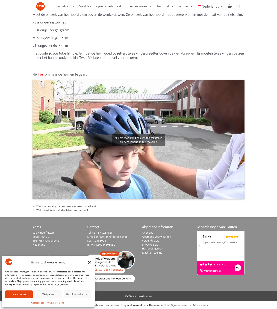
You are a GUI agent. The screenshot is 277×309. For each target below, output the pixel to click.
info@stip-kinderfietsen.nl (112, 236)
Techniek (166, 6)
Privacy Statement (55, 302)
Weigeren (48, 294)
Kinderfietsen (64, 6)
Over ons (147, 232)
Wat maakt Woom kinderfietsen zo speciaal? (62, 210)
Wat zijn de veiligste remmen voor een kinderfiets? (66, 206)
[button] (89, 262)
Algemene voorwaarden (156, 236)
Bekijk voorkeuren (77, 294)
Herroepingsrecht (152, 248)
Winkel (187, 6)
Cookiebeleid (37, 302)
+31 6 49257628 (102, 232)
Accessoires (142, 6)
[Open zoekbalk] (238, 6)
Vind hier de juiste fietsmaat (103, 6)
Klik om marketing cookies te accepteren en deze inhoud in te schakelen (138, 140)
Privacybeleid (150, 244)
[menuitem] (210, 6)
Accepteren (19, 294)
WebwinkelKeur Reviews (143, 305)
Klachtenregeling (152, 252)
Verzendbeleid (150, 240)
